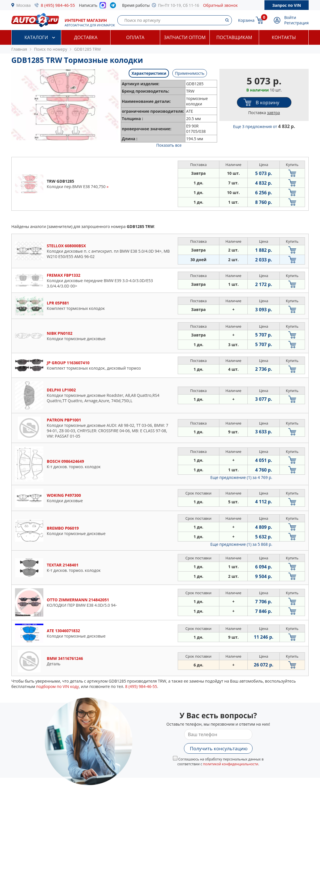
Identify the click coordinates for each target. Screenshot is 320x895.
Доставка (86, 37)
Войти (290, 17)
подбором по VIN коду (57, 686)
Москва (23, 5)
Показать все (168, 145)
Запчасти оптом (184, 37)
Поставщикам (234, 37)
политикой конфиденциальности (230, 764)
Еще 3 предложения (264, 126)
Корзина (246, 20)
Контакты (284, 37)
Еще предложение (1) (241, 477)
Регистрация (296, 22)
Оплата (135, 37)
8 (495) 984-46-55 (58, 5)
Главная (19, 49)
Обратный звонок (220, 5)
